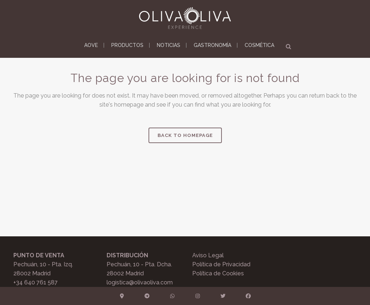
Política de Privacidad (221, 264)
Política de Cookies (218, 273)
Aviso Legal (208, 255)
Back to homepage (185, 135)
